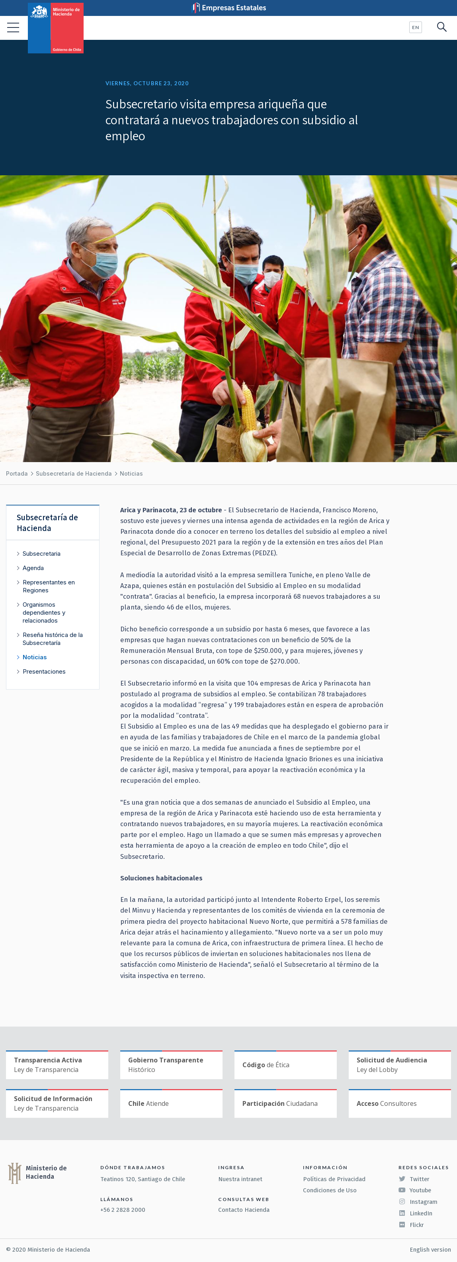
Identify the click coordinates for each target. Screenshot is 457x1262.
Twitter (414, 1179)
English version (430, 1249)
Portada (17, 473)
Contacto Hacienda (244, 1209)
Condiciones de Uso (330, 1190)
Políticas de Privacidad (334, 1179)
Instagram (417, 1201)
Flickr (411, 1225)
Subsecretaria (42, 553)
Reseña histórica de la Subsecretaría (53, 639)
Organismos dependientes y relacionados (44, 612)
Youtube (414, 1190)
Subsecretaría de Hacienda (74, 473)
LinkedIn (415, 1213)
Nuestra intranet (240, 1179)
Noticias (131, 473)
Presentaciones (44, 671)
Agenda (33, 568)
